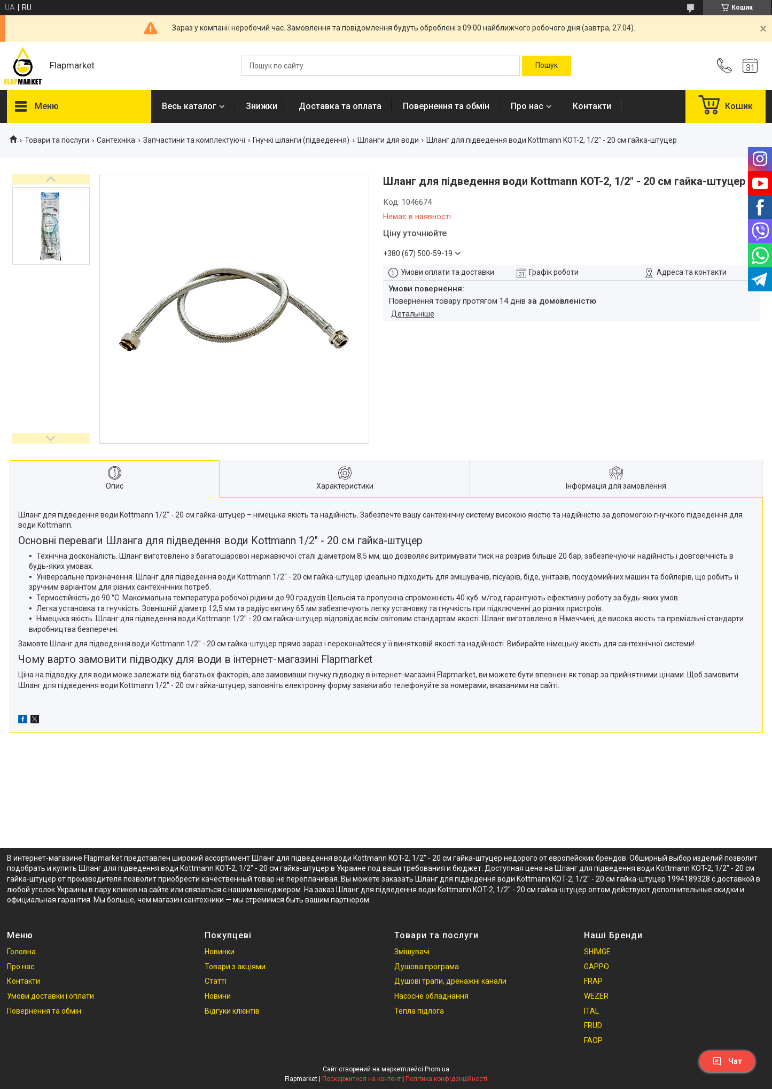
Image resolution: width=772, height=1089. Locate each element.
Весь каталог (189, 106)
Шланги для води (388, 140)
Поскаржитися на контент (361, 1079)
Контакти (592, 106)
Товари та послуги (57, 140)
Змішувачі (412, 951)
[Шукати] (546, 66)
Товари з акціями (235, 966)
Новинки (220, 951)
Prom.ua (437, 1069)
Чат (727, 1061)
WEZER (596, 996)
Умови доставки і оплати (50, 996)
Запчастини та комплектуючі (194, 140)
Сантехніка (116, 140)
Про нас (527, 106)
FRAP (593, 981)
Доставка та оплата (340, 106)
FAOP (593, 1040)
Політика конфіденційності (446, 1079)
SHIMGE (597, 951)
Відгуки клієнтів (232, 1011)
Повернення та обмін (446, 106)
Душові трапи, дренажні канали (450, 981)
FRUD (593, 1025)
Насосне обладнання (431, 996)
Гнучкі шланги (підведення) (301, 140)
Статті (216, 981)
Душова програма (426, 966)
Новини (218, 996)
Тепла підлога (419, 1011)
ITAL (591, 1011)
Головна (21, 951)
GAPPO (596, 966)
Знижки (261, 106)
